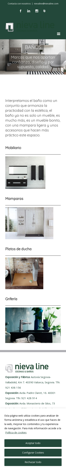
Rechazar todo (33, 462)
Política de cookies (16, 432)
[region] (33, 438)
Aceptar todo (33, 443)
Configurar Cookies (33, 452)
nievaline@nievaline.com (46, 3)
